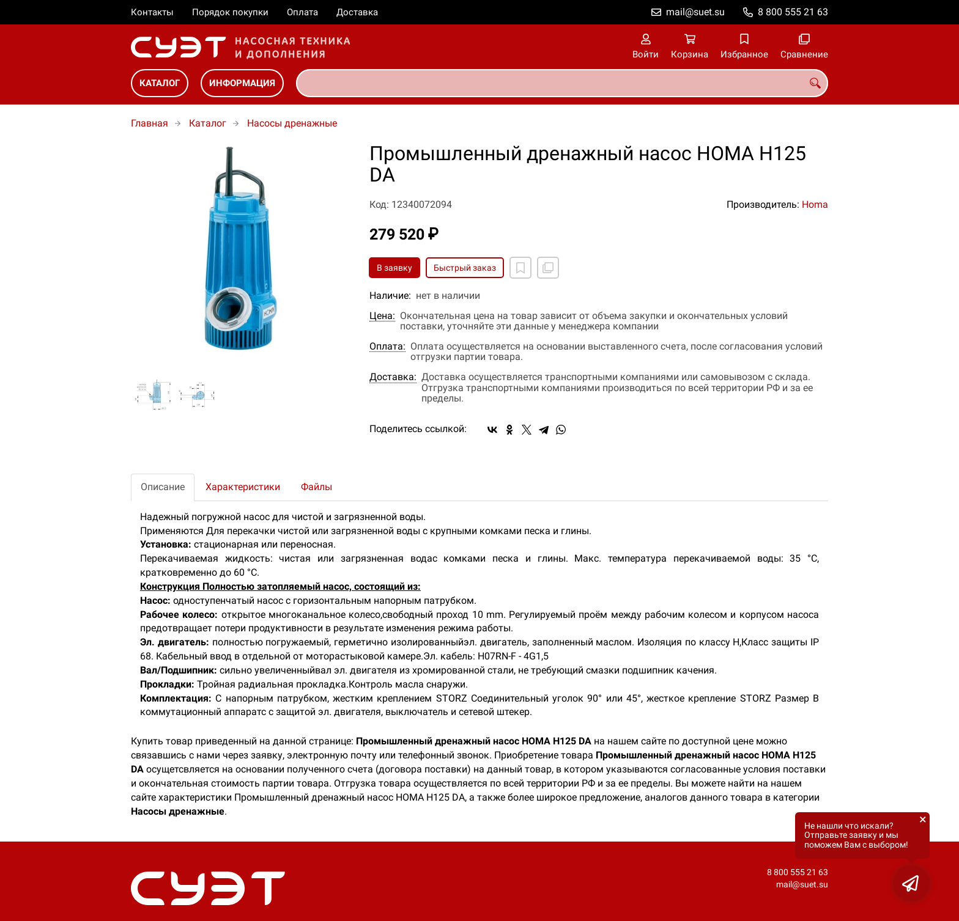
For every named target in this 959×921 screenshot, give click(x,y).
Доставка (357, 12)
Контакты (152, 12)
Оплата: (387, 346)
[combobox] (562, 83)
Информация (242, 83)
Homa (815, 204)
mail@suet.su (695, 12)
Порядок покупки (230, 12)
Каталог (159, 83)
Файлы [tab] (316, 487)
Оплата (302, 12)
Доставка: (393, 377)
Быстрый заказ (465, 268)
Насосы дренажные (292, 123)
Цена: (382, 315)
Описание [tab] (163, 487)
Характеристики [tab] (243, 487)
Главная (149, 123)
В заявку (394, 268)
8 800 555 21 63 (793, 12)
